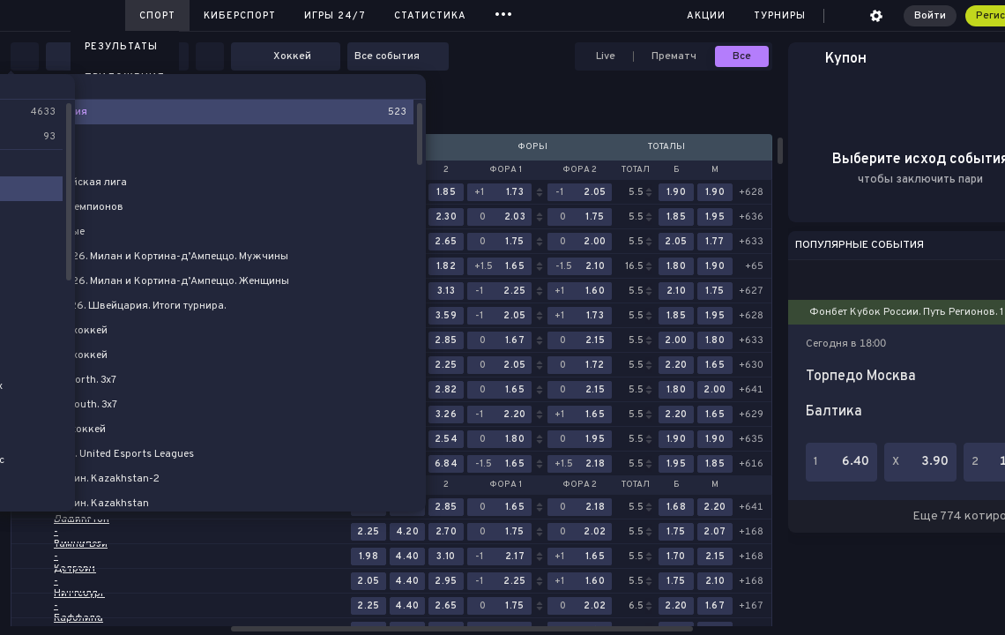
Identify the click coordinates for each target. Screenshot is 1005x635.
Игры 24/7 (335, 16)
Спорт (157, 16)
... (504, 13)
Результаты (121, 47)
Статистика (430, 16)
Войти (930, 16)
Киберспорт (240, 16)
